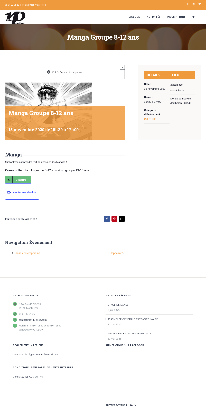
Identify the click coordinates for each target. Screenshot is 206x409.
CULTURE (150, 119)
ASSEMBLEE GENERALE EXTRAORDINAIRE (133, 319)
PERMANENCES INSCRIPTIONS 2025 (129, 333)
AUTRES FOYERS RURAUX (121, 368)
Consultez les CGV (23, 376)
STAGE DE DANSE (118, 304)
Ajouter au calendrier (25, 192)
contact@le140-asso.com (34, 4)
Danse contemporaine (27, 253)
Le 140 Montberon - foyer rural (22, 407)
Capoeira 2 (116, 253)
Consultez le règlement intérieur (32, 354)
